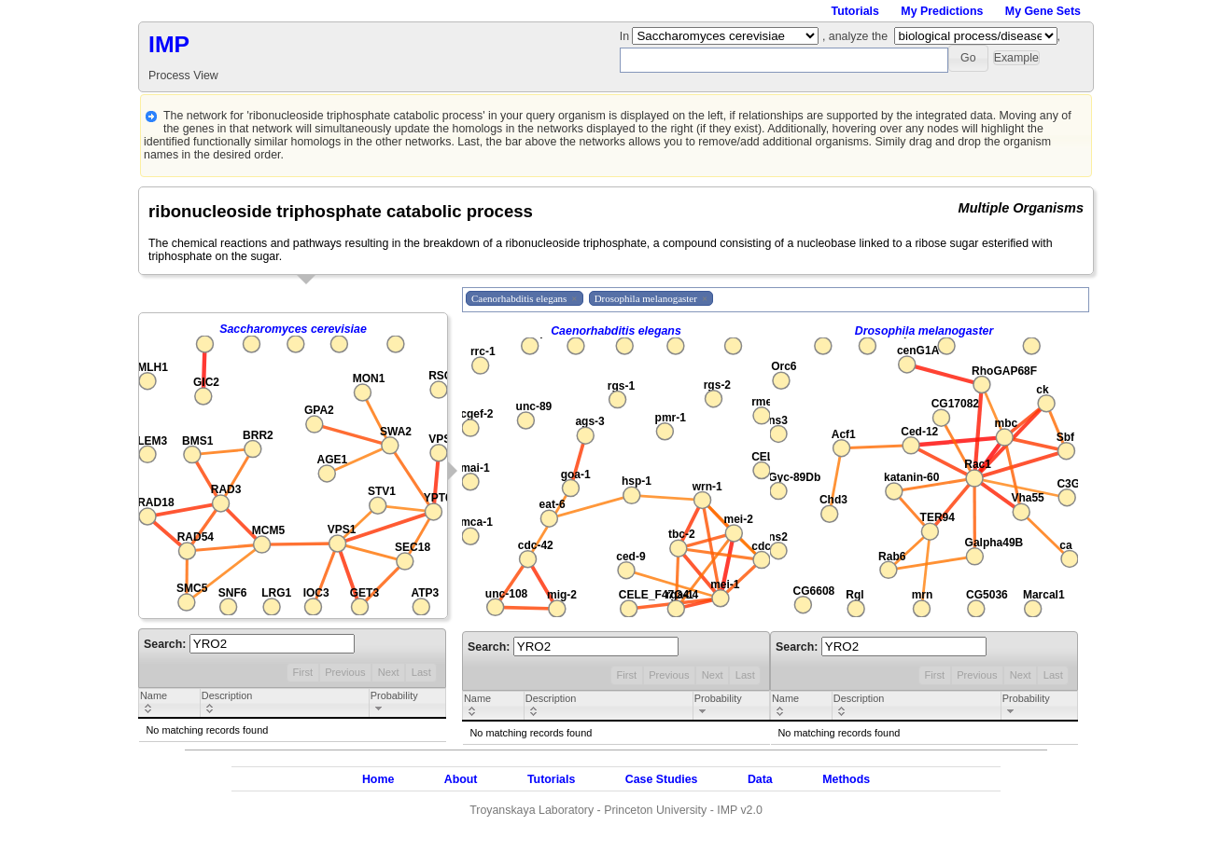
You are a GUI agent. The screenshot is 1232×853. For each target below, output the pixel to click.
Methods (846, 779)
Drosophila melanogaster (924, 330)
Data (760, 779)
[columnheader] (170, 704)
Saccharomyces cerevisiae (293, 329)
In (626, 36)
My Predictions (942, 11)
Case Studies (661, 779)
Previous (345, 672)
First (302, 672)
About (461, 779)
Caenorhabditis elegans (616, 330)
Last (421, 672)
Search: (249, 644)
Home (378, 779)
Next (388, 672)
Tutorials (855, 11)
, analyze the (855, 36)
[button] (968, 58)
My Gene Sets (1043, 11)
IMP (168, 44)
